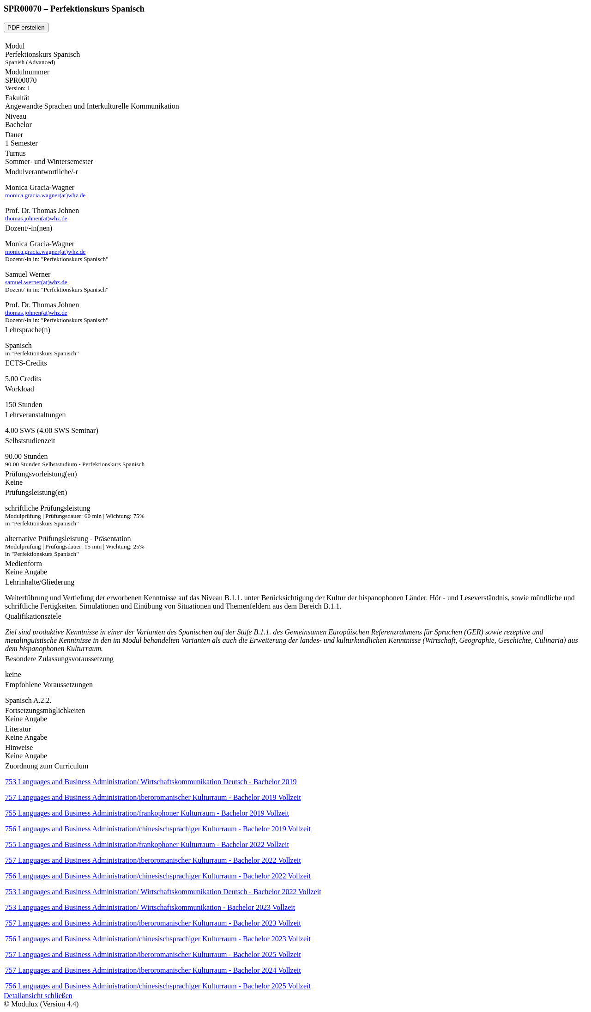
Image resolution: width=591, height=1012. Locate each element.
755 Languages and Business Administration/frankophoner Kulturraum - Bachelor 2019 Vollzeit (147, 813)
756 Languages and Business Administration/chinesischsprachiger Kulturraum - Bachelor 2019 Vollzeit (158, 829)
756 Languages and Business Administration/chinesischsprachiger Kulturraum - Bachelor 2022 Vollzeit (158, 876)
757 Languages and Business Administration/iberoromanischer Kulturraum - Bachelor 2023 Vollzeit (153, 923)
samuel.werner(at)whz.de (36, 282)
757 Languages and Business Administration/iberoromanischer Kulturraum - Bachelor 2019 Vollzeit (153, 797)
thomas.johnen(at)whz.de (36, 218)
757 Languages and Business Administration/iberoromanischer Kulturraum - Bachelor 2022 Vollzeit (153, 860)
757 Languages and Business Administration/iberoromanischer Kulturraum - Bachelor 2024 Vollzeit (153, 970)
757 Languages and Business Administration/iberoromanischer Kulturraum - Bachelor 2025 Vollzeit (153, 954)
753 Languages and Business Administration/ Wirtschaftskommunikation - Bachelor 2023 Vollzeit (150, 907)
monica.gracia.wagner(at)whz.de (45, 195)
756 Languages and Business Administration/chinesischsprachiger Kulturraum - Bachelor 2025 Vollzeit (158, 986)
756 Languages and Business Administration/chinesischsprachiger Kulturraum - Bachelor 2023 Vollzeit (158, 939)
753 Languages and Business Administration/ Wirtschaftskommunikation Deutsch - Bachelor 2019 (150, 782)
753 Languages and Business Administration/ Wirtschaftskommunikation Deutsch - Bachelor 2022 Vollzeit (163, 892)
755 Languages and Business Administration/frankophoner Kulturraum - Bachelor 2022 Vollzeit (147, 844)
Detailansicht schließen (38, 996)
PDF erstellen (26, 27)
